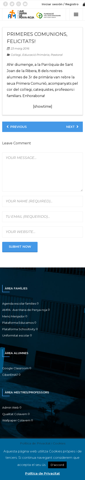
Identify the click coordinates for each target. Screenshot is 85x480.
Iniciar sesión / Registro (60, 4)
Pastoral (57, 54)
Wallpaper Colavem (16, 420)
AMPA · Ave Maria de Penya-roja (24, 310)
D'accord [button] (57, 465)
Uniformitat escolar (15, 335)
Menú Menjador (13, 316)
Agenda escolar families (19, 303)
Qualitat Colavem (14, 414)
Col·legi (16, 54)
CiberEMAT (10, 374)
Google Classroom (15, 368)
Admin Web (10, 407)
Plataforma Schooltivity (18, 329)
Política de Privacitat (42, 473)
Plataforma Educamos (18, 322)
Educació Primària (35, 54)
